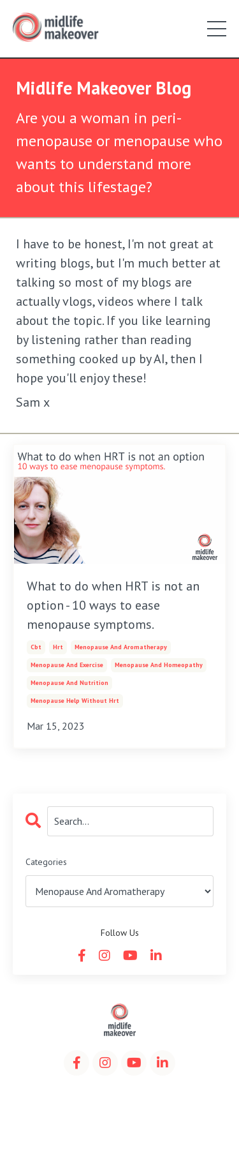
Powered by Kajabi (120, 1118)
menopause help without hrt (75, 700)
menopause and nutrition (69, 683)
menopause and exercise (67, 665)
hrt (58, 647)
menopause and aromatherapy (121, 647)
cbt (36, 647)
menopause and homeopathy (159, 665)
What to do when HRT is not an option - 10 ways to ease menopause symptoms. (113, 605)
